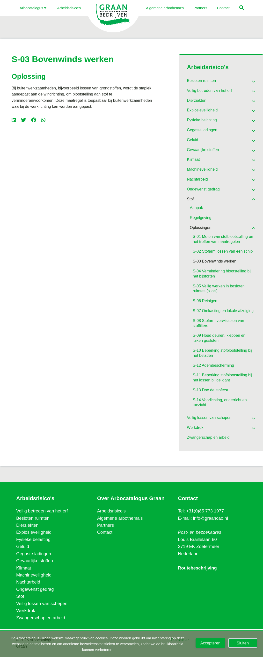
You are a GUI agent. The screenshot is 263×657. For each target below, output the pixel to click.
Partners (105, 525)
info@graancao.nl (210, 518)
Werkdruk (25, 610)
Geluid (22, 546)
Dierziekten (27, 525)
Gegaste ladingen (33, 553)
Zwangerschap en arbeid (40, 617)
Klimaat (23, 567)
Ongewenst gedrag (35, 589)
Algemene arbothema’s (120, 518)
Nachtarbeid (28, 581)
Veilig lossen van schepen (41, 603)
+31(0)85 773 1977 (205, 510)
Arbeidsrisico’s (111, 510)
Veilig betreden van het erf (42, 510)
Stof (20, 596)
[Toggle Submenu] (246, 79)
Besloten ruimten (33, 518)
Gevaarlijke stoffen (34, 560)
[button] (229, 8)
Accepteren (210, 643)
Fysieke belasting (33, 539)
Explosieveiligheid (33, 532)
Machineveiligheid (33, 574)
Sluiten (243, 643)
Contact (104, 532)
